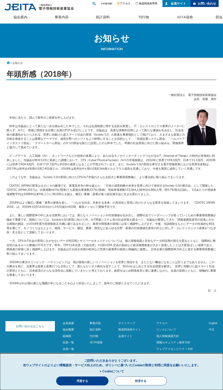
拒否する (140, 381)
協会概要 (68, 329)
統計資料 (103, 17)
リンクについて (166, 329)
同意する (82, 381)
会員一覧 (68, 349)
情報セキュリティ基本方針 (173, 342)
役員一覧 (68, 342)
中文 (212, 329)
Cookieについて (113, 371)
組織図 (67, 336)
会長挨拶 (68, 323)
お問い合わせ (207, 3)
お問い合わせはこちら (28, 326)
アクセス (125, 3)
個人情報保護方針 (167, 336)
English (213, 323)
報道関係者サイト (129, 329)
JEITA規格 (185, 17)
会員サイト (178, 3)
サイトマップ (126, 323)
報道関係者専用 (148, 3)
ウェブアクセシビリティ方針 (174, 349)
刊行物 (144, 17)
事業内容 (62, 17)
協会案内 (20, 17)
